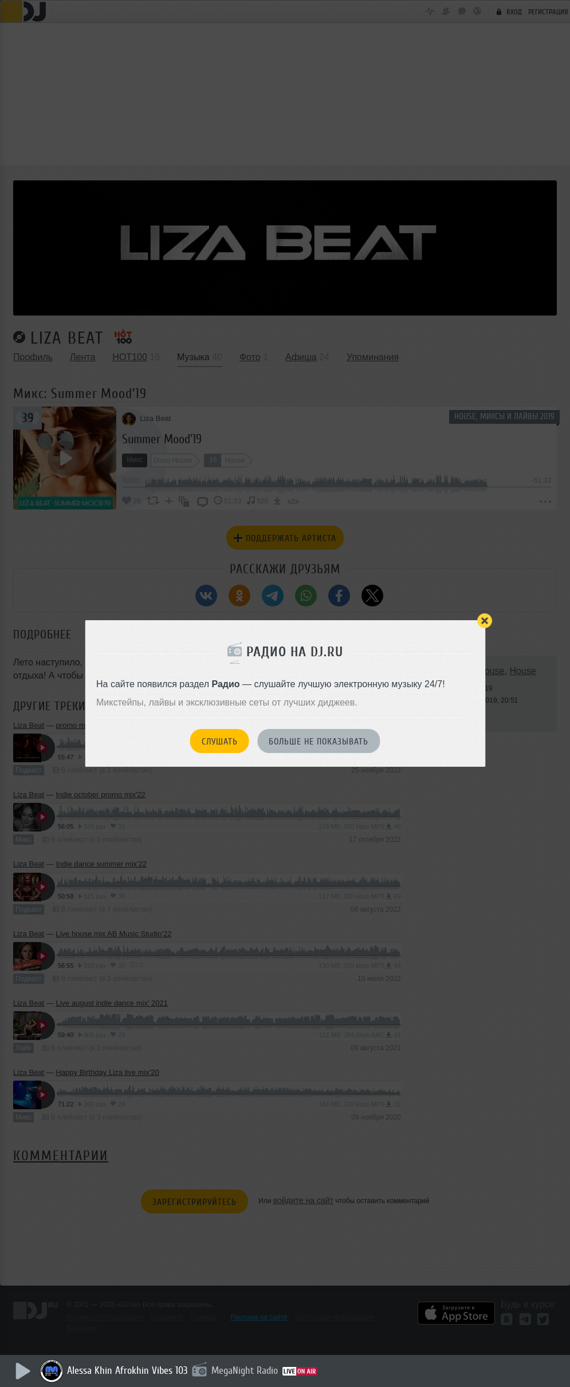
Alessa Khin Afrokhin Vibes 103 (130, 1370)
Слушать (220, 741)
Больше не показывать (318, 741)
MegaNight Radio (247, 1370)
